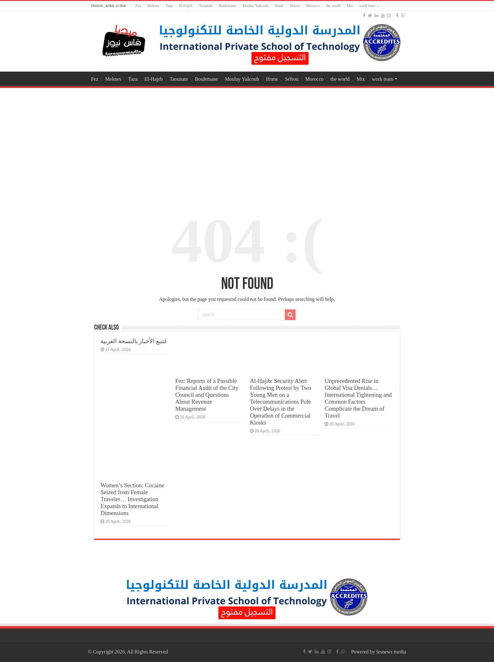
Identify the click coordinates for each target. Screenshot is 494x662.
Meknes (153, 5)
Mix (350, 5)
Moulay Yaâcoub (255, 5)
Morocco (313, 5)
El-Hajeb (185, 5)
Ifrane (279, 5)
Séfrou (295, 5)
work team (367, 5)
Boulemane (227, 5)
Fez (138, 5)
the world (333, 5)
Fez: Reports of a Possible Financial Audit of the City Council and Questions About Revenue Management (206, 395)
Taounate (206, 5)
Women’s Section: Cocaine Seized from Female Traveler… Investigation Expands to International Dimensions (132, 499)
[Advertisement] (247, 140)
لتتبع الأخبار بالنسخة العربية (134, 341)
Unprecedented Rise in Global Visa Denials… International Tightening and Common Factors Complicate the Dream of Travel (358, 398)
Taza (168, 5)
